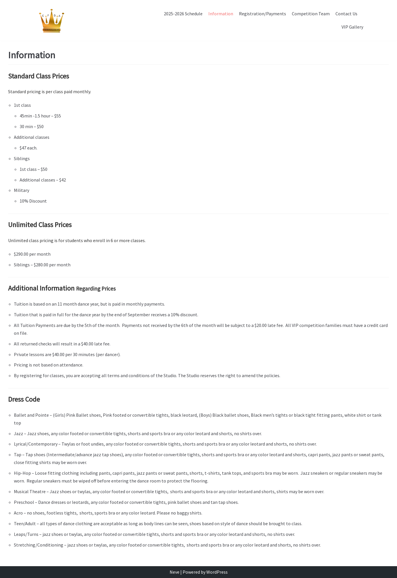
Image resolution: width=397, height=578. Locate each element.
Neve (174, 572)
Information (220, 13)
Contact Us (346, 13)
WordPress (217, 572)
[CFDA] (51, 20)
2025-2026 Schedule (183, 13)
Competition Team (311, 13)
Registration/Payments (262, 13)
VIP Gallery (352, 27)
